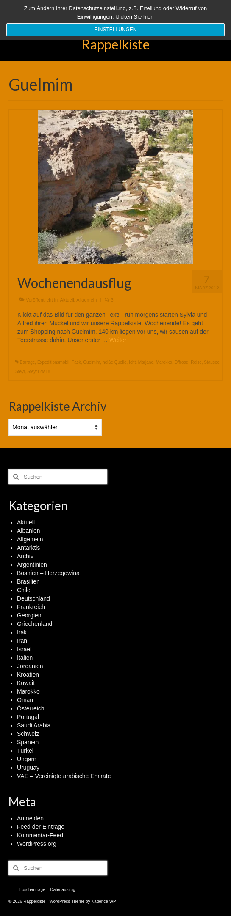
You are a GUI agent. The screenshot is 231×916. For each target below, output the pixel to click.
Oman (25, 700)
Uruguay (28, 767)
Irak (22, 632)
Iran (22, 640)
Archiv (25, 556)
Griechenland (34, 623)
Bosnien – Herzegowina (48, 573)
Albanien (28, 530)
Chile (24, 590)
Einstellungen (115, 30)
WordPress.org (36, 843)
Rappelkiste (115, 44)
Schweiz (28, 733)
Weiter (117, 340)
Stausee (212, 362)
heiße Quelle (115, 362)
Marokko (164, 362)
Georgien (29, 615)
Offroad (181, 362)
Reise (196, 362)
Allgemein (86, 299)
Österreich (31, 708)
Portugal (28, 716)
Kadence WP (103, 901)
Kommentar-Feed (40, 835)
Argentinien (32, 564)
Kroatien (28, 674)
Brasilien (28, 581)
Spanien (28, 742)
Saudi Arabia (33, 725)
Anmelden (30, 818)
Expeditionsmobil (53, 362)
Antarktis (28, 547)
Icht (132, 362)
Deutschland (33, 598)
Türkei (25, 750)
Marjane (145, 362)
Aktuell (67, 299)
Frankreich (31, 606)
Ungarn (26, 759)
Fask (76, 362)
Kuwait (26, 683)
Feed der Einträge (40, 826)
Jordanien (30, 666)
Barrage (27, 362)
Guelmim (91, 362)
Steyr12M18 (38, 371)
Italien (25, 657)
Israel (24, 649)
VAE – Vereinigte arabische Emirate (64, 776)
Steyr (20, 371)
